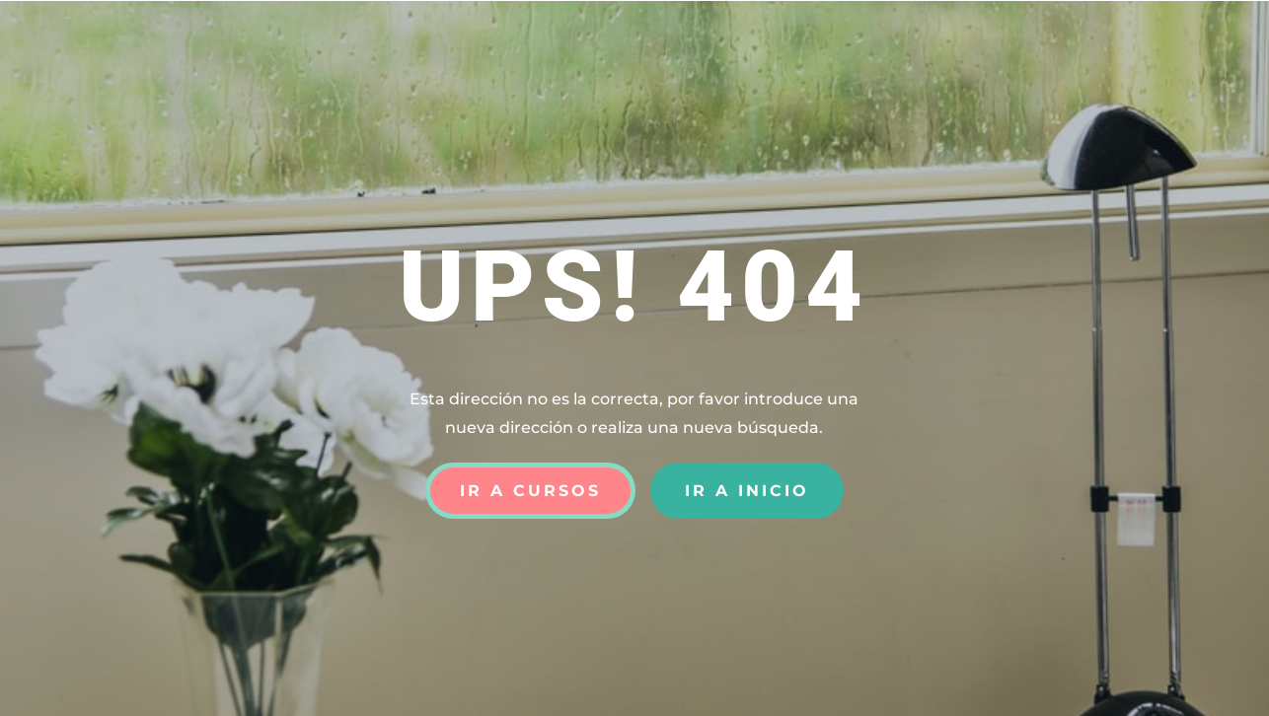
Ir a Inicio (747, 490)
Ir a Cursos (530, 490)
